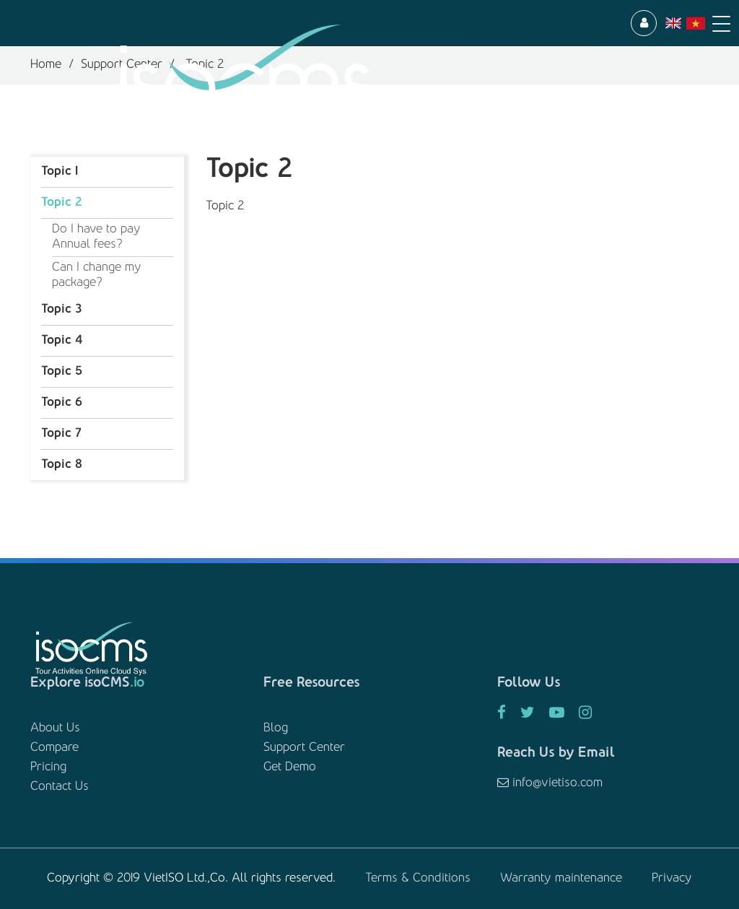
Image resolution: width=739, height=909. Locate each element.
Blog (275, 728)
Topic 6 (61, 403)
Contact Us (59, 787)
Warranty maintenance (561, 878)
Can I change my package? (96, 275)
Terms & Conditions (418, 878)
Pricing (48, 767)
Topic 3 (61, 310)
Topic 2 (61, 203)
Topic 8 (61, 465)
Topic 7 (61, 434)
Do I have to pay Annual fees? (96, 237)
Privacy (672, 878)
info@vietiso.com (550, 783)
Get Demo (289, 767)
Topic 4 (62, 341)
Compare (54, 748)
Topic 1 (59, 172)
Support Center (304, 748)
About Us (55, 728)
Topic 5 (61, 372)
